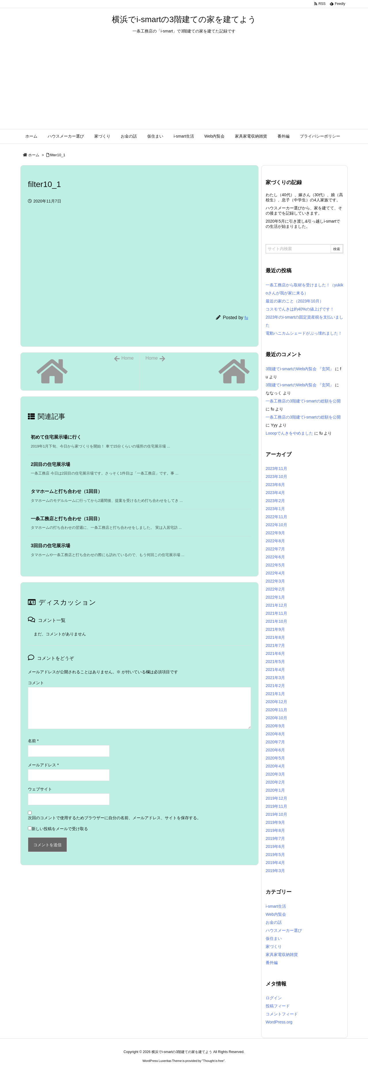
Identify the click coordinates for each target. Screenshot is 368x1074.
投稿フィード (278, 1006)
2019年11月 (276, 806)
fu (246, 317)
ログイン (274, 998)
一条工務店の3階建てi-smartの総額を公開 (303, 401)
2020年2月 (275, 782)
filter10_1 (57, 155)
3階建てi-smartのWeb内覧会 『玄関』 (300, 369)
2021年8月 (275, 637)
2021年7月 (275, 645)
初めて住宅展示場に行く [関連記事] (56, 437)
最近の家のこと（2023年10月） (294, 301)
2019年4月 (275, 862)
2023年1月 (275, 508)
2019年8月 (275, 830)
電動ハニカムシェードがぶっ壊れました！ (304, 333)
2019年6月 (275, 846)
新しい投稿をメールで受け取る (60, 828)
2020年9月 (275, 726)
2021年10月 (276, 621)
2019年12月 (276, 798)
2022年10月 (276, 524)
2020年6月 (275, 750)
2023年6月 (275, 484)
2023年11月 (276, 468)
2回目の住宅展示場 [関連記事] (50, 464)
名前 (33, 741)
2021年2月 (275, 685)
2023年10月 (276, 476)
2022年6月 (275, 557)
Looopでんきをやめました (289, 433)
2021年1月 (275, 693)
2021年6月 (275, 653)
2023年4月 (275, 492)
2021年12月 (276, 605)
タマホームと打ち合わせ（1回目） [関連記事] (66, 491)
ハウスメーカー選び (284, 930)
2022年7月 (275, 549)
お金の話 (274, 922)
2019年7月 (275, 838)
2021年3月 (275, 677)
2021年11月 (276, 613)
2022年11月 (276, 516)
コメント (36, 682)
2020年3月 (275, 774)
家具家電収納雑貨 (282, 954)
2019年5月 (275, 854)
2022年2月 (275, 589)
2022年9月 (275, 533)
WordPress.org (279, 1022)
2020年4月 (275, 766)
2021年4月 (275, 669)
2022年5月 (275, 565)
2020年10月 (276, 718)
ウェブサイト (40, 789)
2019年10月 (276, 814)
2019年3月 (275, 870)
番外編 (272, 962)
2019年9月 (275, 822)
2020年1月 (275, 790)
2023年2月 (275, 500)
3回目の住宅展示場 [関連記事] (50, 545)
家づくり (274, 946)
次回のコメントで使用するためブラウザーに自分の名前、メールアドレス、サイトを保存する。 (114, 817)
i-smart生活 (276, 906)
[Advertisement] (184, 86)
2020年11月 (276, 709)
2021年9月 (275, 629)
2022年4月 (275, 573)
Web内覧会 (276, 914)
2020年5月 (275, 758)
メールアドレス (43, 765)
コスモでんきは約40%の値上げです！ (300, 309)
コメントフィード (282, 1014)
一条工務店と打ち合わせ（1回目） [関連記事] (66, 518)
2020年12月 (276, 701)
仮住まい (274, 938)
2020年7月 (275, 742)
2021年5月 (275, 661)
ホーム (33, 155)
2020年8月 (275, 734)
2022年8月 (275, 541)
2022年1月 (275, 597)
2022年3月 (275, 581)
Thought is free (213, 1061)
